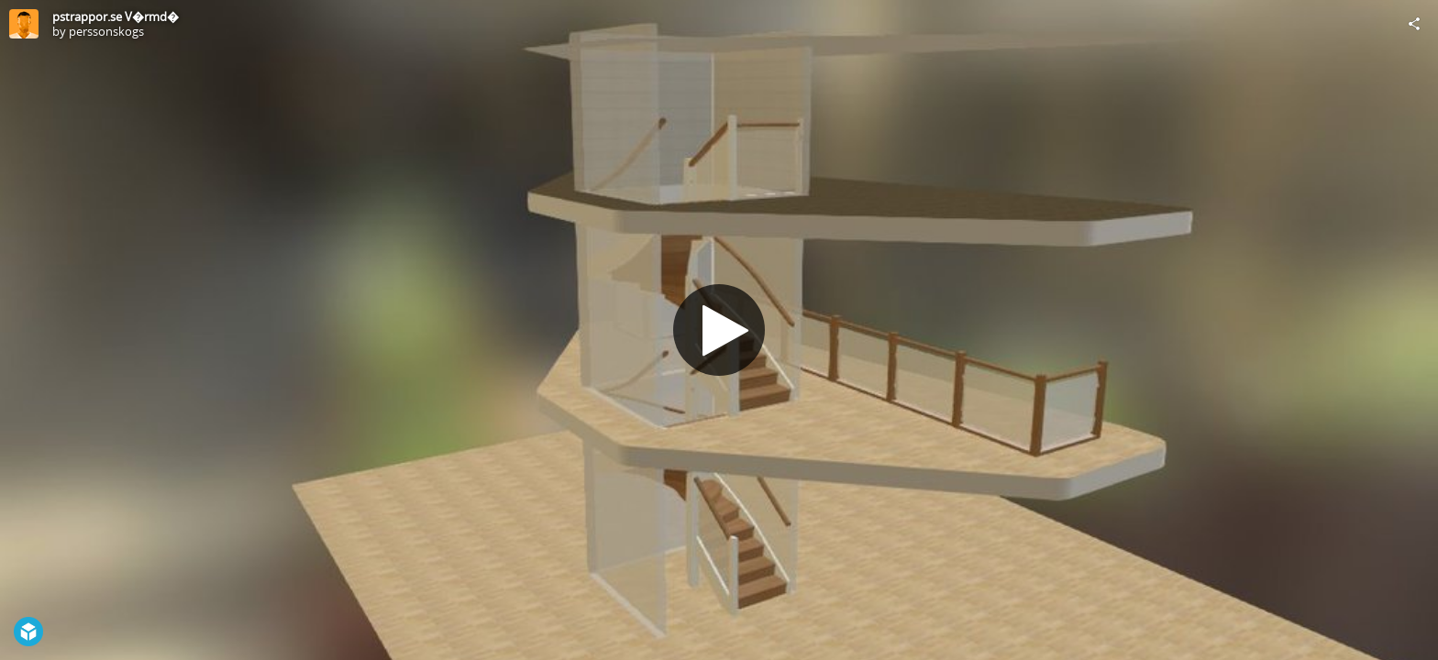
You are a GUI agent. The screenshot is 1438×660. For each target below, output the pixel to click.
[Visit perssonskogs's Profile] (24, 23)
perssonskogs (106, 31)
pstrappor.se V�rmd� (115, 16)
